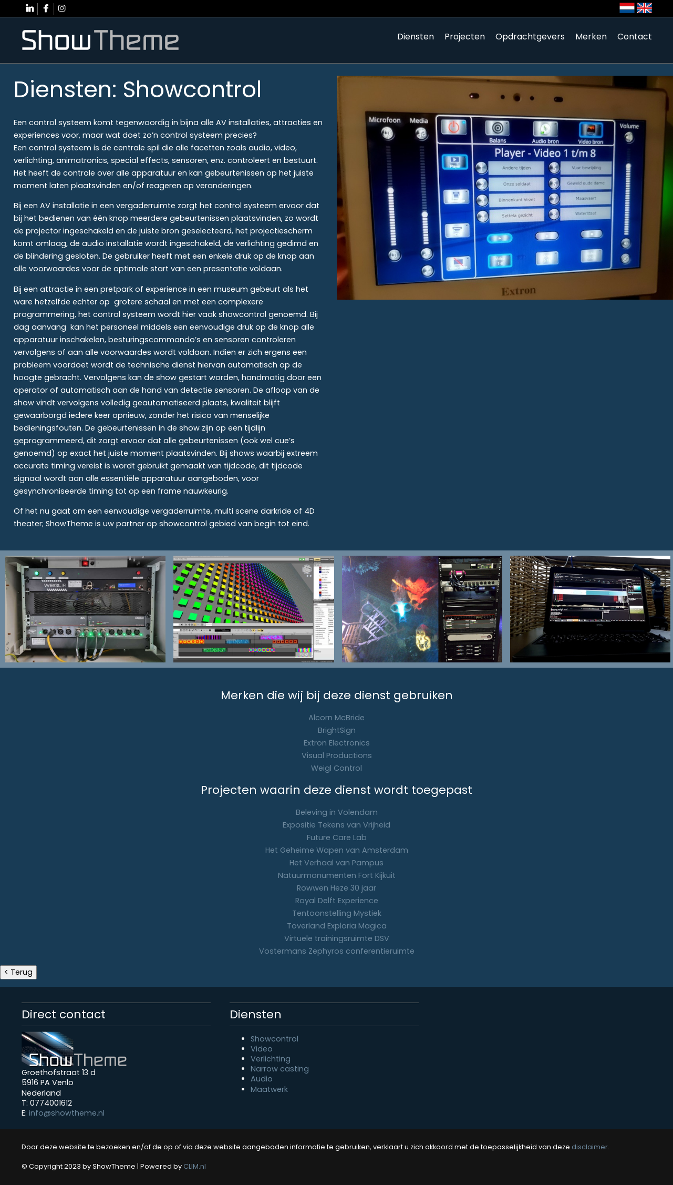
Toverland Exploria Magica (337, 926)
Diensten (415, 36)
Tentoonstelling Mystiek (336, 913)
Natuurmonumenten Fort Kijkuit (337, 875)
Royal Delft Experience (336, 900)
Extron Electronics (337, 743)
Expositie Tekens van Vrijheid (336, 825)
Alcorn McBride (336, 717)
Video (262, 1049)
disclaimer (590, 1146)
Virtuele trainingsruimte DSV (336, 938)
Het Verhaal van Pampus (336, 862)
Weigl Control (336, 768)
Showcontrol (274, 1039)
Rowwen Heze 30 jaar (336, 888)
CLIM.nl (194, 1166)
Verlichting (271, 1059)
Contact (634, 36)
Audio (262, 1079)
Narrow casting (280, 1069)
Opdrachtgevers (530, 36)
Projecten (464, 36)
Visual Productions (337, 755)
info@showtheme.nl (67, 1113)
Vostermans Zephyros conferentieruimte (337, 951)
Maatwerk (269, 1089)
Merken (591, 36)
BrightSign (337, 730)
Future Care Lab (337, 837)
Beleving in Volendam (337, 812)
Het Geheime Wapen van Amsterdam (336, 850)
